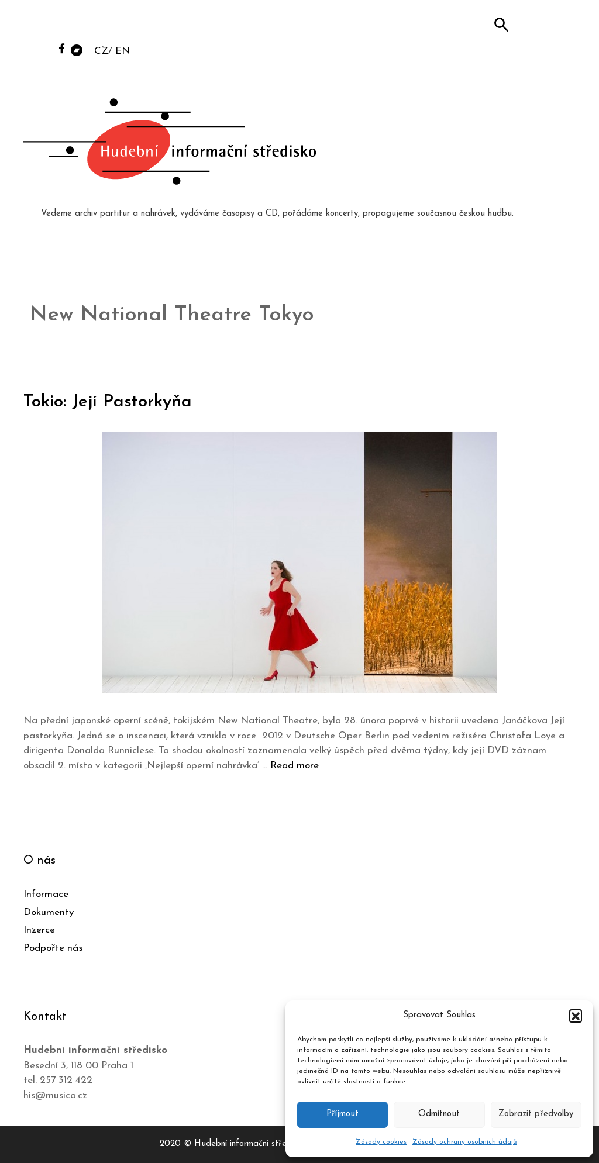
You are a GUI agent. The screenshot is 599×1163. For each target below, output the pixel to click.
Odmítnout (439, 1114)
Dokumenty (48, 912)
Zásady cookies (381, 1141)
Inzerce (39, 930)
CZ (101, 51)
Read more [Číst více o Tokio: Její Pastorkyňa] (294, 766)
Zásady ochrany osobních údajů (464, 1141)
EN (122, 51)
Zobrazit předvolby (535, 1114)
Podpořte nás (52, 948)
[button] (575, 1015)
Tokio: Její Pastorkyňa (107, 402)
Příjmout (342, 1114)
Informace (45, 894)
